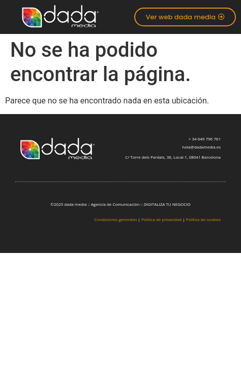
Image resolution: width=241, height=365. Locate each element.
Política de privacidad (161, 219)
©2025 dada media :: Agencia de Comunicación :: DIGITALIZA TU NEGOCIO (120, 204)
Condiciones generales (116, 219)
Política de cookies (203, 219)
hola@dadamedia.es (201, 147)
